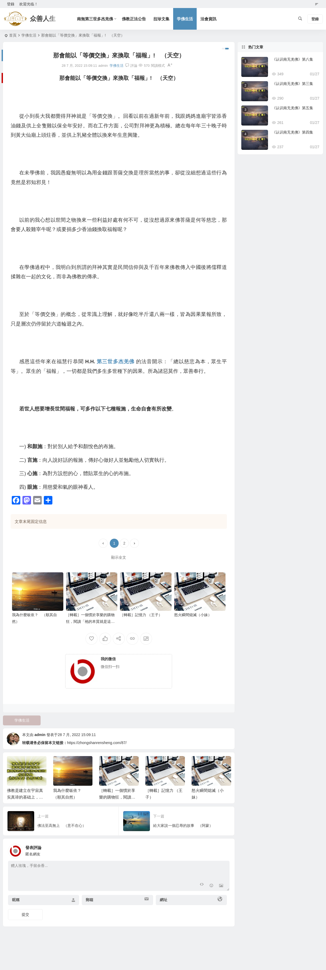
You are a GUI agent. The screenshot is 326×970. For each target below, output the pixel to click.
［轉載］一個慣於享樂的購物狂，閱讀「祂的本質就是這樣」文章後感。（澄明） (90, 621)
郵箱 (89, 900)
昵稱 (16, 900)
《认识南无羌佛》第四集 (292, 132)
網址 (163, 900)
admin (39, 735)
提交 (25, 914)
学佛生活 (185, 19)
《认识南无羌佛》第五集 (292, 108)
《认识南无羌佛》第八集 (292, 59)
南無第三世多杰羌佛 (95, 19)
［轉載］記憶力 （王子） (141, 615)
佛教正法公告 (134, 19)
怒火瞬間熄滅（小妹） (193, 615)
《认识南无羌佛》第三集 (292, 83)
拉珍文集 (161, 19)
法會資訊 (208, 19)
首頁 (13, 35)
